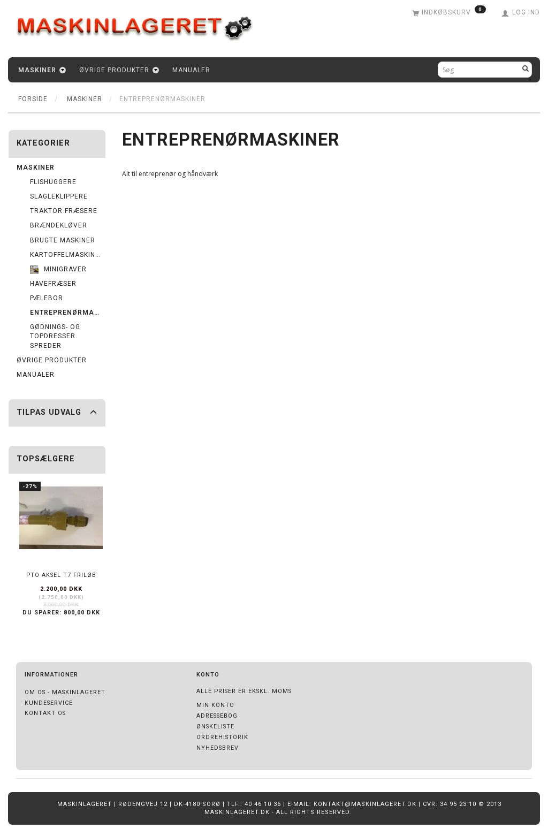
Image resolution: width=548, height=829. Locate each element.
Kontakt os (45, 713)
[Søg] (525, 69)
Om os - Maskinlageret (65, 692)
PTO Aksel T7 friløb (61, 575)
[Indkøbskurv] (449, 13)
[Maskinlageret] (142, 23)
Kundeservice (49, 702)
